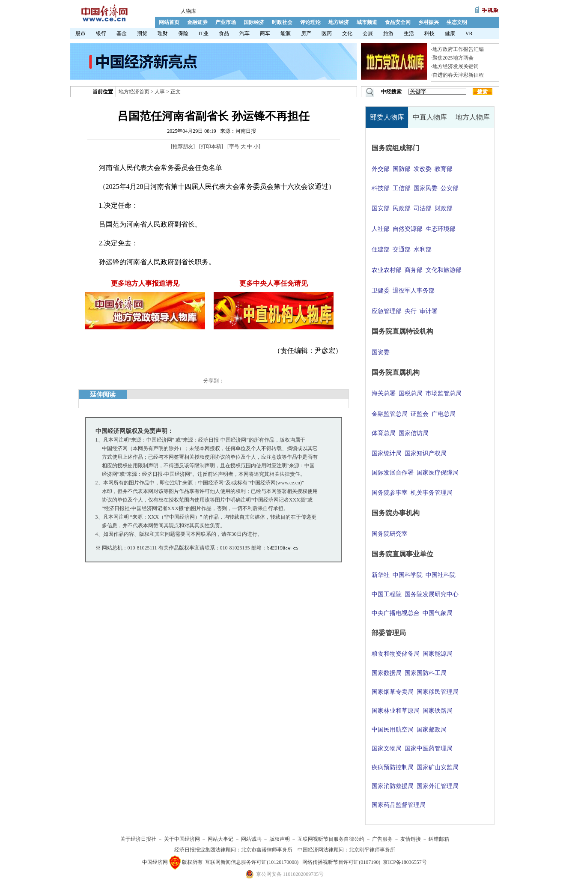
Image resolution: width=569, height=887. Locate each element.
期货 (142, 33)
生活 (409, 33)
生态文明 (457, 22)
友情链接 (410, 839)
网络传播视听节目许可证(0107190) (341, 862)
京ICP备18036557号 (405, 862)
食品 (224, 33)
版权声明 (279, 839)
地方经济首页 (134, 92)
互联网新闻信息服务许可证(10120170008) (251, 862)
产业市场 (225, 22)
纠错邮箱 (439, 839)
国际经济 (254, 22)
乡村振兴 (428, 22)
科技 (429, 33)
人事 (160, 92)
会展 (368, 33)
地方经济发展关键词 (455, 66)
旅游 (388, 33)
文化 (347, 33)
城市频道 (367, 22)
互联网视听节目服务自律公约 (331, 839)
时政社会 (282, 22)
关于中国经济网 (182, 839)
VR (469, 33)
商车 (265, 33)
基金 (121, 33)
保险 (183, 33)
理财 (163, 33)
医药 (327, 33)
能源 (285, 33)
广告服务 (382, 839)
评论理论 (310, 22)
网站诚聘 (251, 839)
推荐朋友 (183, 146)
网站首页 (169, 22)
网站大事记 (220, 839)
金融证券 (197, 22)
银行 (101, 33)
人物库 (188, 11)
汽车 (244, 33)
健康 (450, 33)
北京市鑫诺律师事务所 (266, 850)
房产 (306, 33)
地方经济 (338, 22)
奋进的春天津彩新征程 (458, 75)
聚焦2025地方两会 (453, 58)
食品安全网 (398, 22)
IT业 (204, 33)
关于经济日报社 (138, 839)
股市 (80, 33)
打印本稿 (211, 146)
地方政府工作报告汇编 (458, 49)
